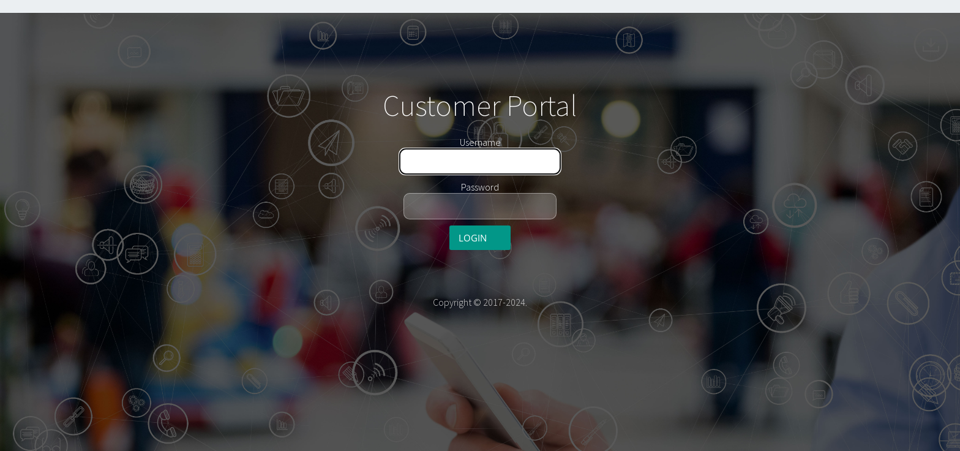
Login (473, 238)
